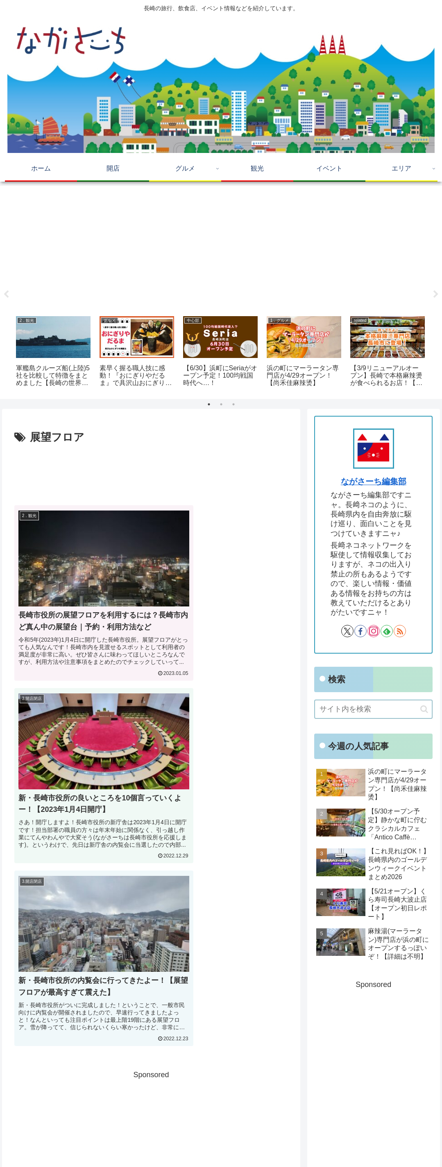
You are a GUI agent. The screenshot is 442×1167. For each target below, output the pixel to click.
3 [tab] (233, 404)
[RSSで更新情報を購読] (400, 631)
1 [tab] (209, 404)
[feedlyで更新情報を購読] (387, 631)
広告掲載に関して (335, 1143)
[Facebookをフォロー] (360, 631)
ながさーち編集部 (373, 481)
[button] (424, 708)
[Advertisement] (221, 248)
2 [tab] (221, 404)
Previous (6, 294)
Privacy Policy (385, 1143)
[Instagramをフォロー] (373, 631)
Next (436, 294)
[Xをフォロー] (347, 631)
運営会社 (422, 1143)
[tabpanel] (53, 352)
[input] (373, 709)
